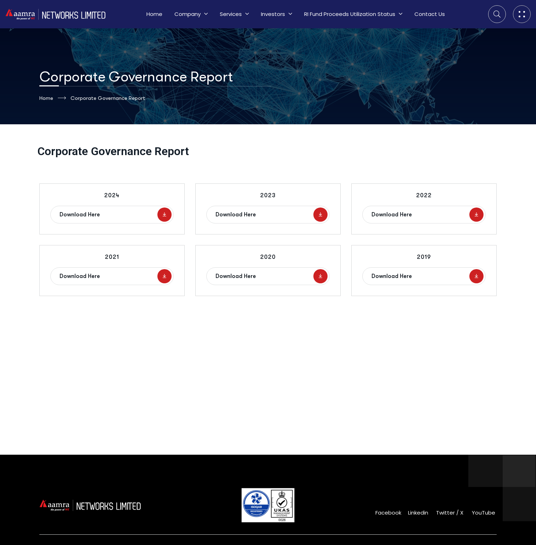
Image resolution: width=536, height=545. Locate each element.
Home (52, 98)
